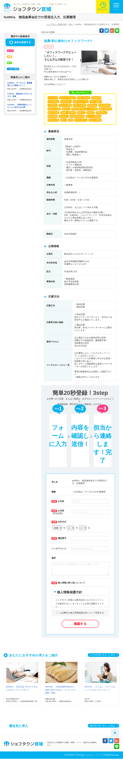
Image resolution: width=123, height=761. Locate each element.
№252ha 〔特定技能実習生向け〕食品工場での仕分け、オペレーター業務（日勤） (60, 692)
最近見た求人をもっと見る (102, 728)
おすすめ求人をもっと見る (102, 657)
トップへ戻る (115, 733)
